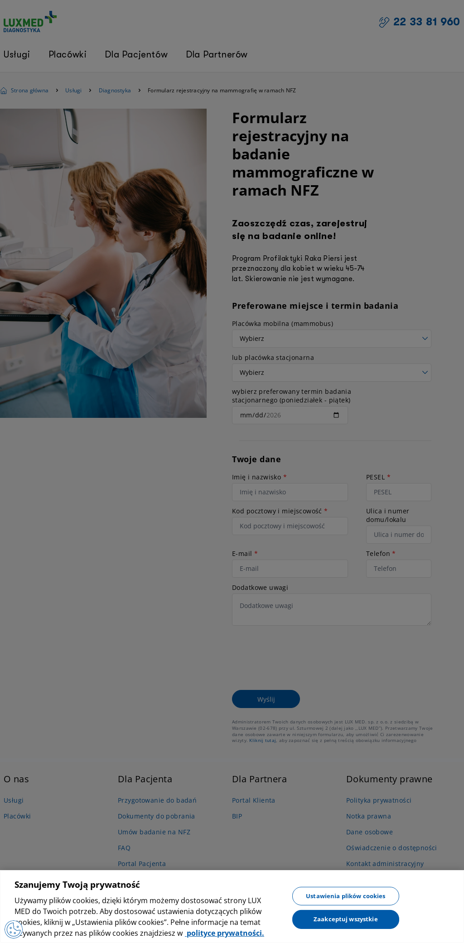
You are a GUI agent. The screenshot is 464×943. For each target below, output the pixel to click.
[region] (232, 906)
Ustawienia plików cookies (345, 895)
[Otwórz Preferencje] (14, 929)
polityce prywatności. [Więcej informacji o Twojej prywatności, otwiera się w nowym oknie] (224, 933)
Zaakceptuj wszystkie (346, 919)
